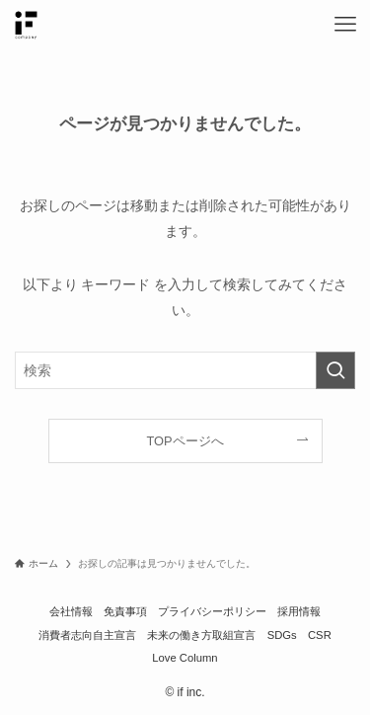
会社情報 (71, 611)
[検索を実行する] (335, 371)
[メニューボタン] (345, 24)
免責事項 (125, 611)
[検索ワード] (185, 371)
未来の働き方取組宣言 (201, 635)
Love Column (184, 658)
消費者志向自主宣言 (87, 635)
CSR (320, 635)
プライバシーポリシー (212, 611)
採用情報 (299, 611)
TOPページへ (184, 441)
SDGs (282, 635)
